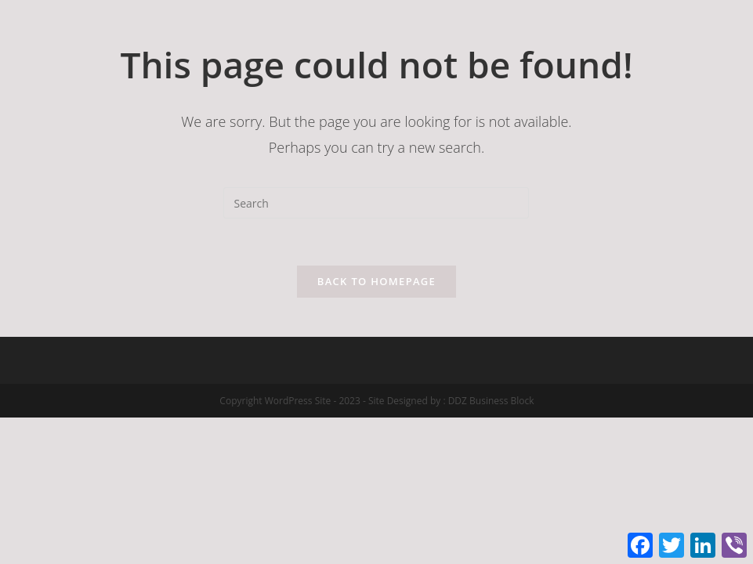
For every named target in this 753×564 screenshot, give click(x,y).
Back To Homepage (376, 281)
